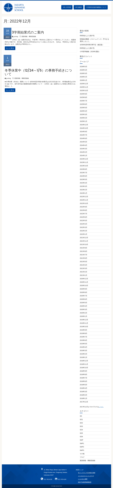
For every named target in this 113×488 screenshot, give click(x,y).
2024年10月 (84, 128)
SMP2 (82, 447)
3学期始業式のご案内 (28, 32)
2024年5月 (83, 142)
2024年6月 (83, 138)
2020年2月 (83, 313)
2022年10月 (84, 203)
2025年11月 (84, 87)
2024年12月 (84, 125)
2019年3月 (83, 350)
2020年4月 (83, 306)
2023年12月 (84, 159)
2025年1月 (83, 121)
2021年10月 (84, 244)
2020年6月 (83, 299)
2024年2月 (83, 152)
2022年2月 (83, 231)
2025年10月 (84, 90)
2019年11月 (84, 323)
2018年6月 (83, 381)
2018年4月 (83, 388)
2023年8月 (83, 169)
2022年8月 (83, 210)
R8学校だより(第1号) (87, 48)
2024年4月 (83, 145)
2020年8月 (83, 292)
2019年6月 (83, 340)
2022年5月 (83, 220)
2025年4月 (83, 111)
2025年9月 (83, 94)
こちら (101, 407)
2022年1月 (83, 234)
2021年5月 (83, 261)
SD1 (81, 419)
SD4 (81, 430)
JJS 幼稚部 (78, 7)
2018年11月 (84, 364)
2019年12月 (84, 320)
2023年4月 (83, 183)
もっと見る (10, 48)
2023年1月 (83, 193)
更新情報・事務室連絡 (29, 36)
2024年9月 (83, 131)
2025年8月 (83, 97)
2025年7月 (83, 101)
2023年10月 (84, 166)
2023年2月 (83, 190)
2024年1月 (83, 155)
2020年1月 (83, 316)
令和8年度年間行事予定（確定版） (92, 45)
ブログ (82, 457)
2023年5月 (83, 179)
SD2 (81, 423)
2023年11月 (84, 162)
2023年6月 (83, 176)
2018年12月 (84, 361)
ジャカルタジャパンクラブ (86, 479)
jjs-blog (15, 36)
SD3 (81, 426)
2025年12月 (84, 84)
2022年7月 (83, 214)
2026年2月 (83, 77)
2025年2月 (83, 118)
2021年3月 (83, 268)
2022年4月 (83, 224)
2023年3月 (83, 186)
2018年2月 (83, 395)
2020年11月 (84, 282)
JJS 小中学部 (67, 7)
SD (81, 416)
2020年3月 (83, 309)
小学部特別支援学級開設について (96, 7)
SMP (81, 440)
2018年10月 (84, 367)
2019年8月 (83, 333)
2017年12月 (84, 402)
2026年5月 (83, 66)
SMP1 (82, 443)
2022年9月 (83, 207)
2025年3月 (83, 114)
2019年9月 (83, 330)
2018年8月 (83, 374)
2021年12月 (84, 237)
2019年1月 (83, 357)
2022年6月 (83, 217)
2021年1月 (83, 275)
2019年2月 (83, 354)
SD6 (81, 436)
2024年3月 (83, 149)
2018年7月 (83, 378)
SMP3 (82, 450)
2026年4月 (83, 70)
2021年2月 (83, 272)
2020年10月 (84, 285)
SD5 (81, 433)
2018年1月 (83, 398)
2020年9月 (83, 289)
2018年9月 (83, 371)
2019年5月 (83, 344)
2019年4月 (83, 347)
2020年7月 (83, 296)
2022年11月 (84, 200)
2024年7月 (83, 135)
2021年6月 (83, 258)
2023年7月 (83, 172)
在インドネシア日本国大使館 (86, 475)
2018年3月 (83, 391)
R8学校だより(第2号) (87, 36)
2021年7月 (83, 255)
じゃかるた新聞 (82, 482)
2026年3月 (83, 73)
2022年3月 (83, 227)
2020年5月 (83, 302)
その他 (82, 454)
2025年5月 (83, 107)
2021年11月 (84, 241)
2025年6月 (83, 104)
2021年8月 (83, 251)
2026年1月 (83, 80)
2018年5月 (83, 385)
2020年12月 (84, 279)
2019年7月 (83, 337)
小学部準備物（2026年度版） (90, 51)
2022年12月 (84, 196)
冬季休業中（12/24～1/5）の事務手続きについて (38, 72)
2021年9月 (83, 248)
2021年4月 (83, 265)
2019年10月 (84, 326)
